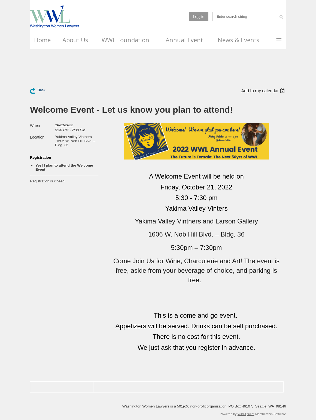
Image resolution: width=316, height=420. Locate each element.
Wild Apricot (246, 414)
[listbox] (263, 90)
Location (37, 137)
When (35, 125)
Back (41, 90)
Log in (198, 16)
